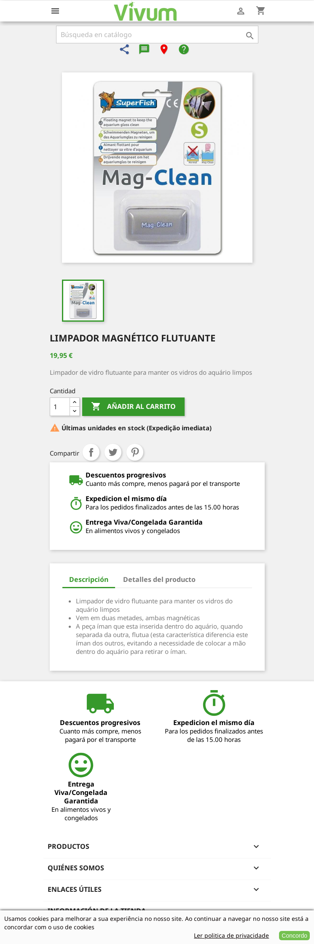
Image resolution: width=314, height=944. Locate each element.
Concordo (294, 935)
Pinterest (134, 452)
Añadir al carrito (133, 406)
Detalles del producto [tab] (159, 579)
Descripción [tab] (88, 579)
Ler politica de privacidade (231, 935)
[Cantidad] (60, 406)
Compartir (91, 452)
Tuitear (113, 452)
